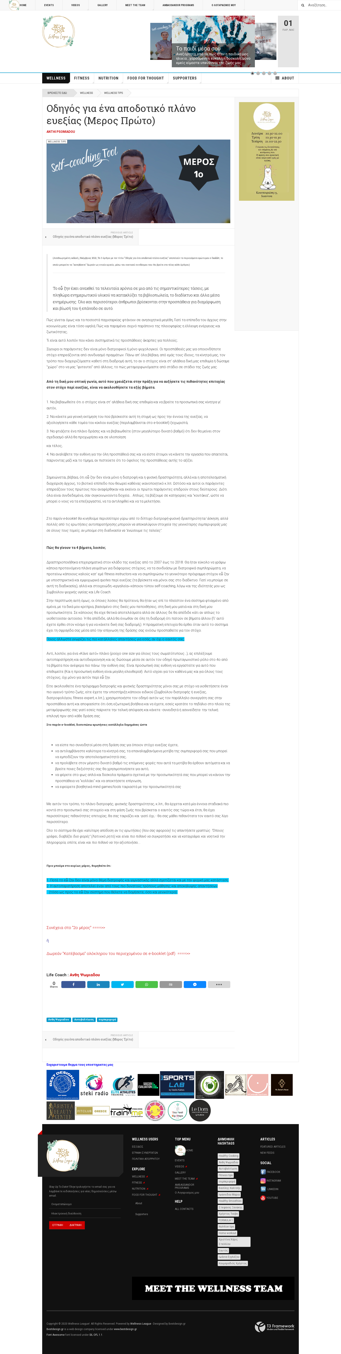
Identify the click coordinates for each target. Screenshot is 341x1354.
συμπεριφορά (107, 1019)
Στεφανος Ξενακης (230, 1207)
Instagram (270, 1181)
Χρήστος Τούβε (228, 1213)
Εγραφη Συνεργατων (145, 1152)
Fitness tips (226, 1175)
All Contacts (184, 1209)
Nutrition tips (226, 1226)
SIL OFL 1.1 (95, 1334)
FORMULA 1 (226, 1220)
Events (49, 5)
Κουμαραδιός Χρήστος (233, 1263)
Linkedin (269, 1189)
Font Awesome (56, 1334)
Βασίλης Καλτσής (230, 1188)
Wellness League (140, 1323)
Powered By (274, 1327)
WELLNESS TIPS (113, 92)
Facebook (270, 1172)
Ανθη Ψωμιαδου (85, 975)
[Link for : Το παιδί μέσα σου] (213, 41)
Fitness (84, 79)
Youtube (269, 1198)
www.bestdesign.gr (125, 1329)
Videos (80, 7)
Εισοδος (137, 1146)
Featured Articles (272, 1146)
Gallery (102, 5)
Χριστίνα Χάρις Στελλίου (228, 1242)
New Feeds (267, 1152)
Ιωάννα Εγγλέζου (229, 1256)
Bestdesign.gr (55, 1329)
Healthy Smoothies (230, 1200)
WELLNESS (58, 79)
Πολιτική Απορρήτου (146, 1158)
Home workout (227, 1233)
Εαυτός (223, 1250)
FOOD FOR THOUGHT (148, 79)
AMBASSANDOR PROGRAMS (178, 5)
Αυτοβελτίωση (84, 1019)
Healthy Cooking (228, 1155)
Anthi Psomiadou (61, 131)
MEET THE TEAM (139, 7)
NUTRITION (111, 79)
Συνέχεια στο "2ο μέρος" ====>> (76, 927)
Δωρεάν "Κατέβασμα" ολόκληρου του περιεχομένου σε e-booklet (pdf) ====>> (118, 953)
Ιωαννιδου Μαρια (229, 1194)
